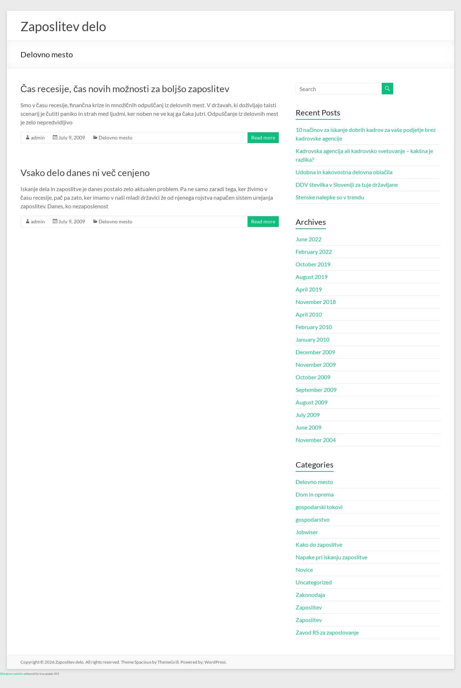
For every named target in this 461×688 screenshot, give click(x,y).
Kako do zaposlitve (319, 544)
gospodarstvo (313, 519)
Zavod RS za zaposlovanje (327, 632)
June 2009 (308, 427)
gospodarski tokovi (319, 506)
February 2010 (314, 326)
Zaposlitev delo (63, 26)
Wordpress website (11, 673)
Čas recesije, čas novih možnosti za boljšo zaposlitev (125, 88)
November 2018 (316, 301)
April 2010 (309, 314)
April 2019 (309, 289)
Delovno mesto (115, 137)
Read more (263, 137)
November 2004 (316, 439)
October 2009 (313, 377)
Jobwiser (307, 531)
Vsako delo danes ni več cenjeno (85, 172)
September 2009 (316, 389)
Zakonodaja (310, 594)
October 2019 (313, 264)
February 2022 (314, 251)
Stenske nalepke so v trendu (330, 197)
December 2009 (315, 351)
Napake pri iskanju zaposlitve (331, 557)
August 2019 (312, 276)
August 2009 (312, 402)
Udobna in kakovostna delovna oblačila (344, 172)
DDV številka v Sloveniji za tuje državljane (347, 184)
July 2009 (308, 414)
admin (38, 137)
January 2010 (312, 339)
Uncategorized (314, 582)
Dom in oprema (315, 494)
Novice (304, 569)
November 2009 (316, 364)
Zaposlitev (309, 607)
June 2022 (308, 239)
